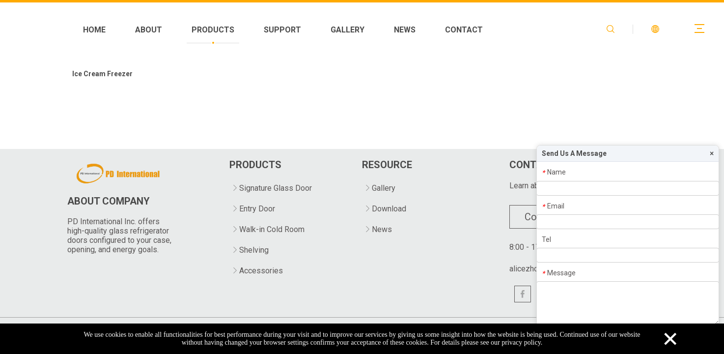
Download (389, 208)
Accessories (261, 270)
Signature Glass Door (275, 188)
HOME (212, 29)
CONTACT (582, 29)
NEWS (522, 29)
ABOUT (266, 29)
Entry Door (257, 208)
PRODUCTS (330, 29)
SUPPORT (400, 29)
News (382, 229)
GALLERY (465, 29)
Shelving (254, 250)
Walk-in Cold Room (272, 229)
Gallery (383, 188)
